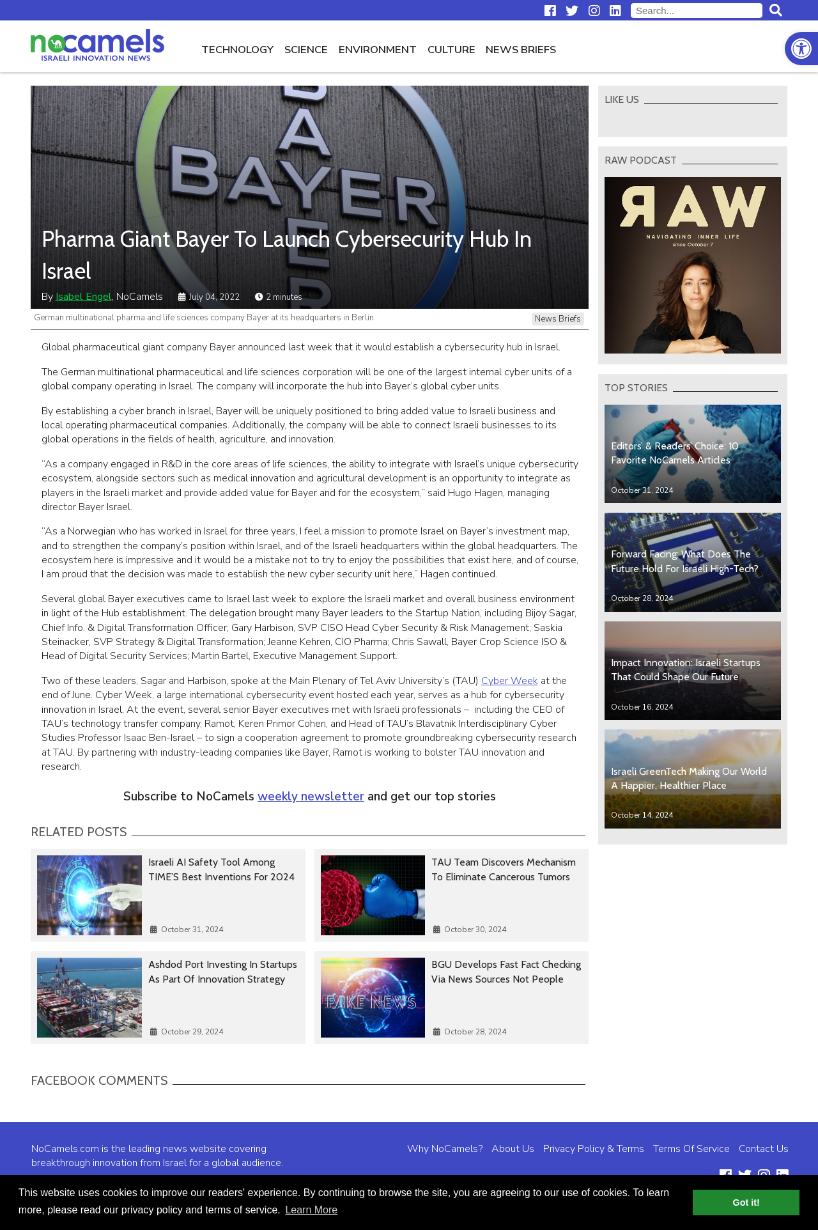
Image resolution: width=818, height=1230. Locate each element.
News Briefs (521, 49)
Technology (237, 49)
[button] (801, 48)
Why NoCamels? (444, 1149)
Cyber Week (509, 681)
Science (306, 49)
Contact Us (764, 1149)
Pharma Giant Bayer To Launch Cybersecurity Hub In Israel (287, 254)
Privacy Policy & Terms (593, 1149)
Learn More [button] (311, 1209)
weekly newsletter (311, 796)
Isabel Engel (84, 297)
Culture (451, 49)
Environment (378, 49)
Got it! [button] (746, 1202)
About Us (512, 1149)
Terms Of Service (691, 1149)
